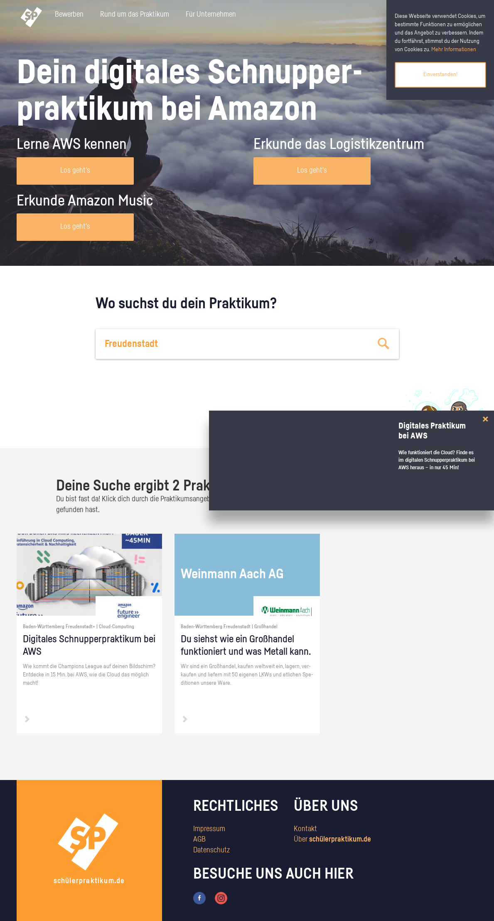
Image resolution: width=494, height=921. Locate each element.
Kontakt (305, 829)
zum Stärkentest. (354, 427)
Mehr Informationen (453, 49)
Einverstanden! (440, 74)
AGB (199, 839)
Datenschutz (211, 850)
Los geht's (75, 170)
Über (332, 839)
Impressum (209, 829)
